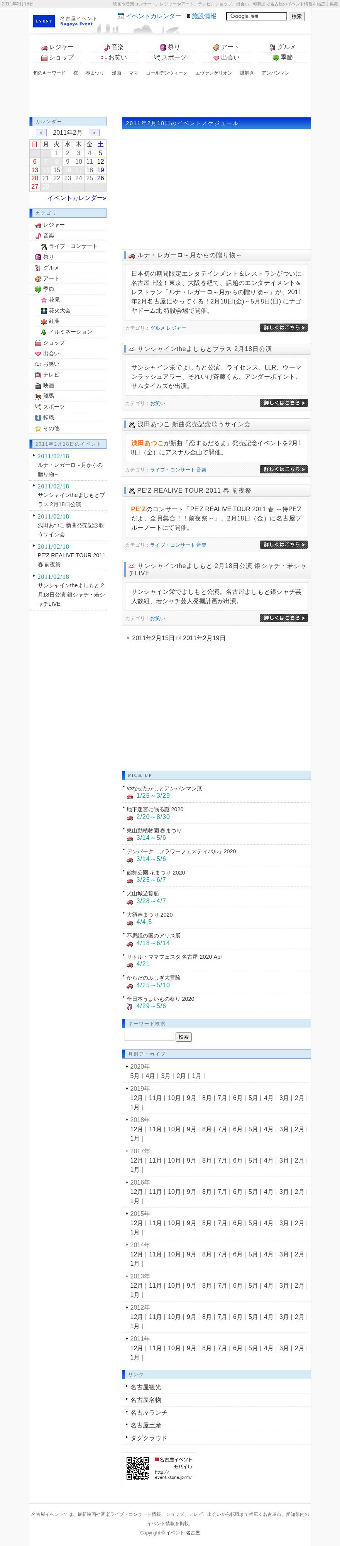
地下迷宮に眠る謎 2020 (155, 809)
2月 (181, 1076)
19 (100, 170)
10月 (174, 1098)
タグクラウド (148, 1438)
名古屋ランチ (148, 1412)
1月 (196, 1076)
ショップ (57, 57)
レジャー (57, 47)
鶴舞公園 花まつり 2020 (156, 873)
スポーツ (170, 57)
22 (56, 178)
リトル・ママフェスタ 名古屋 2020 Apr (174, 957)
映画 (48, 385)
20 (34, 178)
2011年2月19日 (204, 638)
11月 (155, 1098)
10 (78, 161)
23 (67, 178)
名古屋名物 (145, 1400)
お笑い (114, 57)
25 (89, 178)
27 (34, 186)
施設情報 (204, 16)
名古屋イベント (79, 18)
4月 (150, 1076)
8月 (207, 1098)
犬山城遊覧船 (143, 893)
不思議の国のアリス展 (154, 935)
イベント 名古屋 (183, 1533)
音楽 (114, 47)
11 (89, 161)
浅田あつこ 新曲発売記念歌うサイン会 (194, 424)
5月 (135, 1076)
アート (226, 47)
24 (78, 178)
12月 (137, 1098)
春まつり (95, 73)
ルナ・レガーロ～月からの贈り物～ (189, 255)
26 (100, 178)
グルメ (283, 47)
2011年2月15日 (153, 638)
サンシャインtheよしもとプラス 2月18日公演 (204, 349)
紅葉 (54, 321)
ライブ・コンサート (172, 470)
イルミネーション (70, 332)
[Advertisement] (170, 97)
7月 (222, 1098)
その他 (51, 428)
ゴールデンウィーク (167, 73)
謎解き (247, 73)
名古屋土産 (145, 1425)
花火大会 (60, 310)
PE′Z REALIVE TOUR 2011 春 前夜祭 (194, 490)
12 (100, 161)
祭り (170, 47)
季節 (283, 57)
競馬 (48, 396)
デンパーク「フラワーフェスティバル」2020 (181, 851)
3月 (166, 1076)
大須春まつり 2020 (150, 915)
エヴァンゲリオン (213, 73)
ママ (133, 73)
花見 (54, 300)
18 (89, 170)
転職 (48, 417)
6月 (238, 1098)
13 (34, 170)
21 (45, 178)
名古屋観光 (145, 1387)
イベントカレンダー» (77, 198)
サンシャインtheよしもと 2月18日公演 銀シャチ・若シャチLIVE (71, 594)
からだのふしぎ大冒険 (154, 978)
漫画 (116, 73)
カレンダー (153, 16)
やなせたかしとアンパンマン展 (164, 788)
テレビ (51, 374)
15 (56, 170)
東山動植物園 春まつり (154, 830)
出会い (226, 57)
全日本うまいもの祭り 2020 (161, 999)
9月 (191, 1098)
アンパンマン (275, 73)
